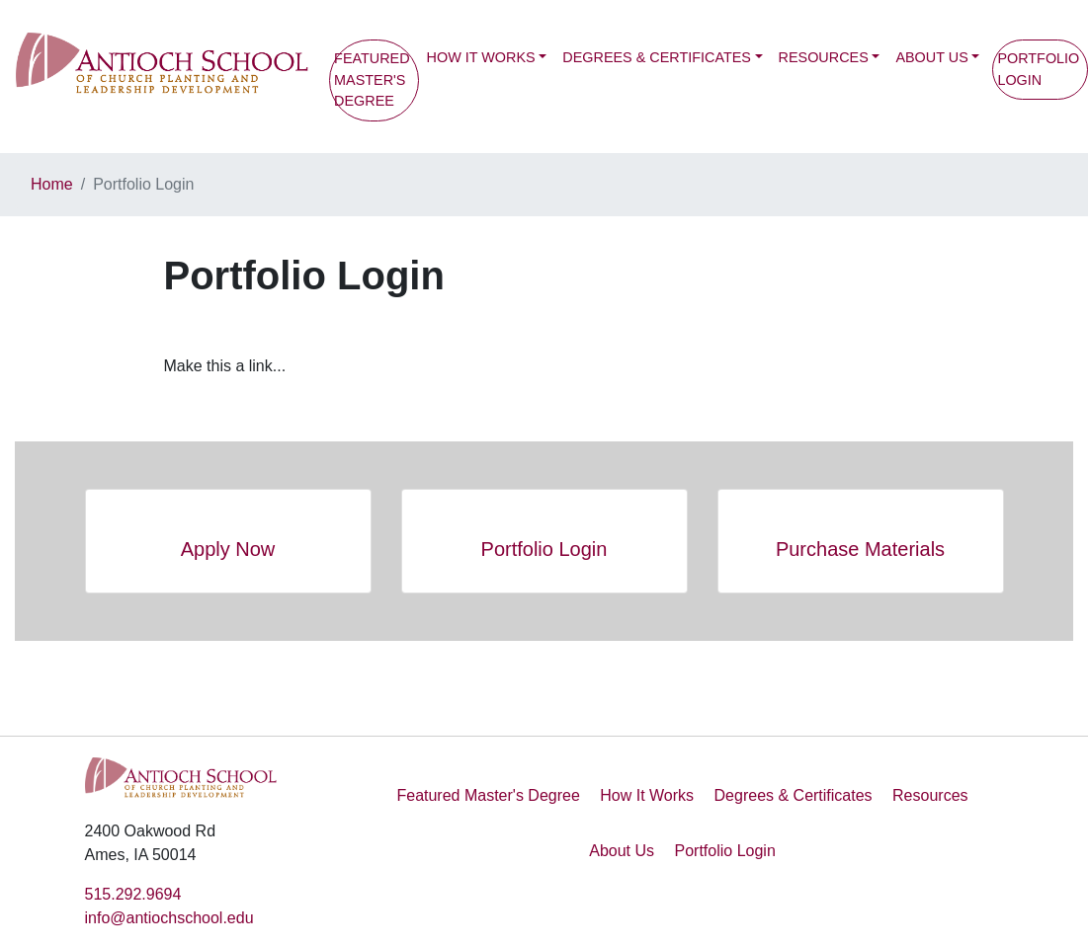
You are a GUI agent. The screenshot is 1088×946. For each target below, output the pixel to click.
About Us (931, 57)
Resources (824, 57)
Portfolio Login (724, 850)
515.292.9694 (133, 894)
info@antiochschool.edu (169, 917)
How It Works (481, 57)
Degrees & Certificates (656, 57)
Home (52, 184)
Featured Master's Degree (372, 79)
